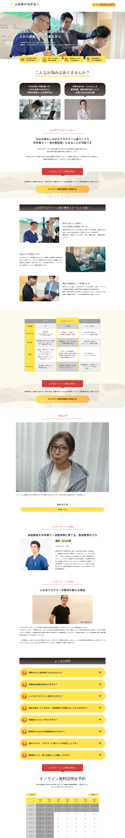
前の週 (31, 746)
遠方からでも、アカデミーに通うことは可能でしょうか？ (53, 695)
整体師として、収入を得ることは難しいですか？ (49, 707)
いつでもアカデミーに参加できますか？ (46, 648)
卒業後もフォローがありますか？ (43, 671)
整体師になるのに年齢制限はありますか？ (47, 683)
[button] (18, 438)
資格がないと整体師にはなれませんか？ (46, 624)
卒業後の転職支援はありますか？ (43, 636)
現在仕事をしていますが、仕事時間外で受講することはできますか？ (58, 659)
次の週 (93, 746)
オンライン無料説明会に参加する (62, 189)
